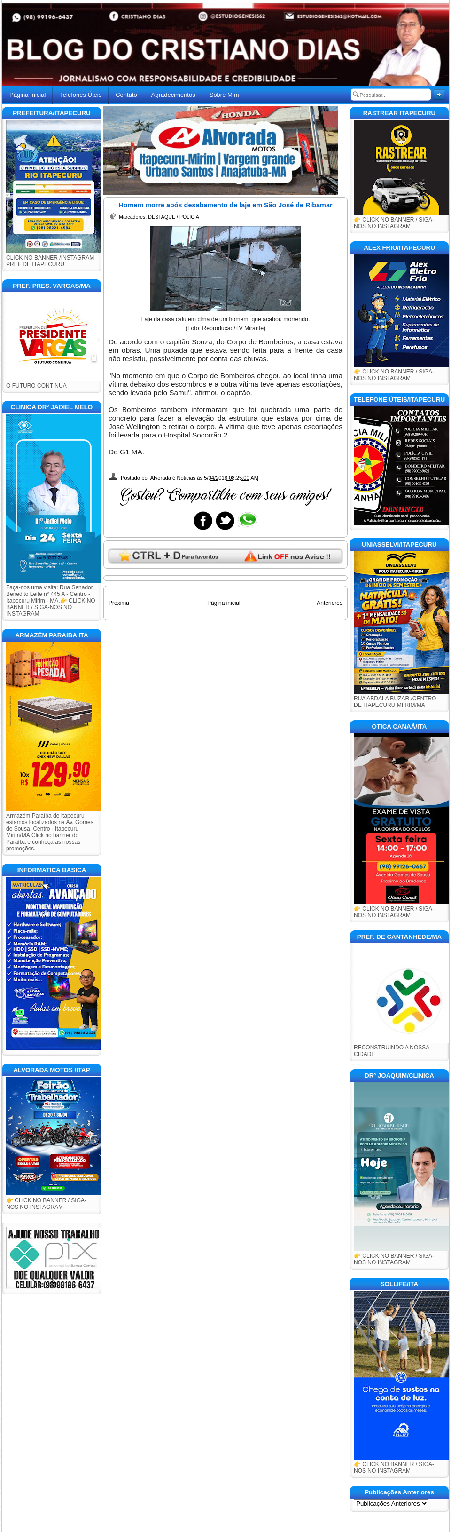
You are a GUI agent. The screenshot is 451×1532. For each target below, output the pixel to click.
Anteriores (329, 603)
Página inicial (224, 603)
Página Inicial (27, 94)
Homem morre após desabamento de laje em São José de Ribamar (225, 205)
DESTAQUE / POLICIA (173, 217)
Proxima (119, 603)
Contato (126, 94)
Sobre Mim (224, 94)
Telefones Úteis (80, 94)
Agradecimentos (173, 94)
